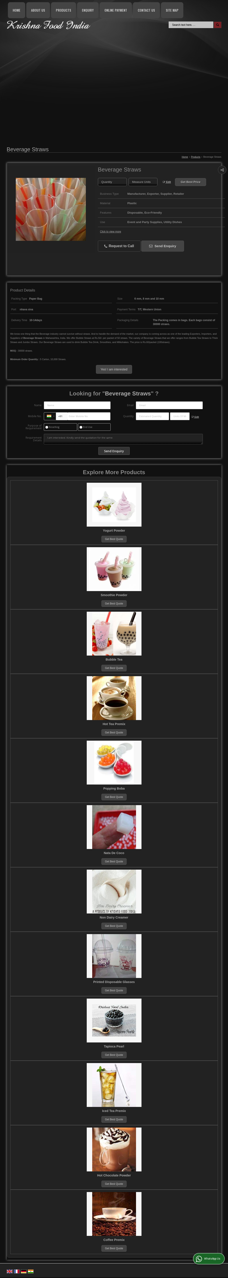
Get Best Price (190, 182)
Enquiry (88, 10)
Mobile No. (35, 416)
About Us (38, 10)
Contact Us (146, 10)
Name (38, 405)
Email (130, 405)
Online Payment (115, 10)
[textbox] (143, 182)
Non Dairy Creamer (114, 917)
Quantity (128, 416)
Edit (167, 182)
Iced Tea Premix (114, 1111)
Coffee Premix (114, 1240)
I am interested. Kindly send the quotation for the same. (123, 439)
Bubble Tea (114, 659)
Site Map (172, 10)
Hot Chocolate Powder (114, 1175)
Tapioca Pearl (114, 1046)
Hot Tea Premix (114, 724)
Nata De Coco (114, 853)
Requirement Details (34, 439)
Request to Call (119, 246)
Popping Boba (114, 788)
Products (63, 10)
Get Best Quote (114, 539)
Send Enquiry (163, 246)
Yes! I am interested (114, 369)
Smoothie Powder (114, 595)
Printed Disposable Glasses (114, 982)
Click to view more (110, 231)
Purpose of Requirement (34, 427)
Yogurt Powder (114, 530)
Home (16, 10)
